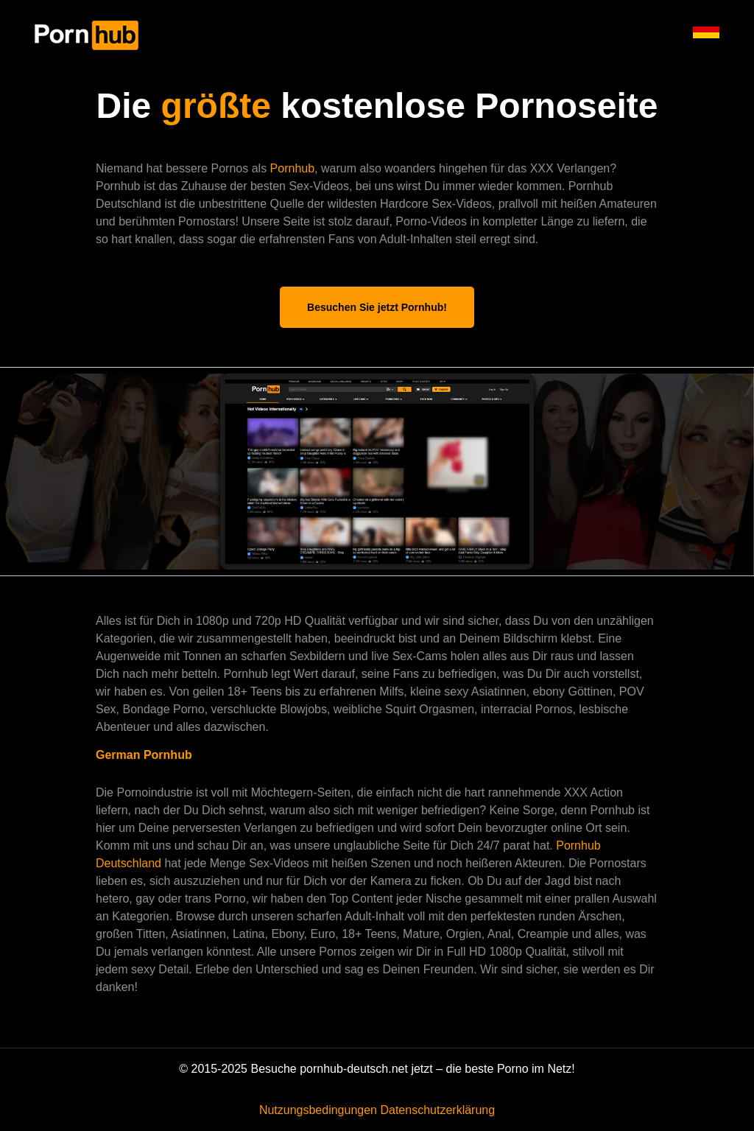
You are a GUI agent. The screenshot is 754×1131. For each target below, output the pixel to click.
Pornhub (292, 168)
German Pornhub (144, 755)
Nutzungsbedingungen (318, 1110)
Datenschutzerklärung (437, 1110)
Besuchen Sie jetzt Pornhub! (377, 307)
